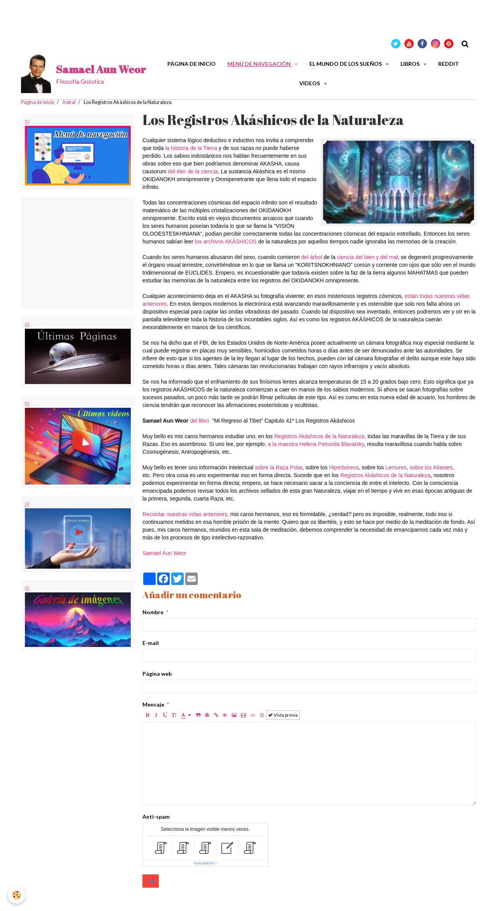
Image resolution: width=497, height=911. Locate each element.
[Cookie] (16, 895)
